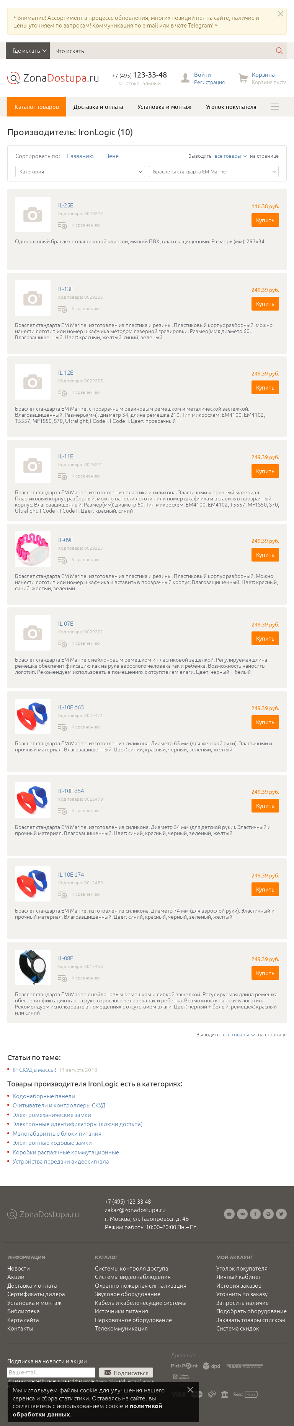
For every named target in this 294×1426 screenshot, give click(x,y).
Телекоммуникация (121, 1328)
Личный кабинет (238, 1276)
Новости (18, 1268)
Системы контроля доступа (131, 1268)
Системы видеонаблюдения (133, 1276)
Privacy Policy (106, 1381)
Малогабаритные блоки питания (57, 1133)
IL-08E (65, 958)
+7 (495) (139, 75)
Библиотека (23, 1311)
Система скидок (237, 1328)
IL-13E (65, 289)
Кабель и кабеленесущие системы (140, 1302)
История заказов (238, 1285)
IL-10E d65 (71, 707)
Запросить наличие (242, 1302)
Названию (80, 156)
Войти (202, 74)
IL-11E (65, 456)
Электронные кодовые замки (52, 1142)
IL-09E (65, 540)
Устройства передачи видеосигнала (61, 1161)
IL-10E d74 (71, 874)
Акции (15, 1276)
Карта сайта (23, 1320)
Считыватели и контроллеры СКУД (59, 1105)
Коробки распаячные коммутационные (66, 1152)
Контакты (20, 1328)
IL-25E (65, 205)
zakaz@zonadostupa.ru (135, 1210)
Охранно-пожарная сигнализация (140, 1285)
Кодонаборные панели (44, 1096)
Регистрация (209, 82)
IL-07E (65, 623)
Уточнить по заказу (242, 1294)
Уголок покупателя (231, 106)
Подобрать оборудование (251, 1311)
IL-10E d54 (71, 791)
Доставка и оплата (98, 106)
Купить (265, 219)
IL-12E (65, 372)
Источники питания (121, 1311)
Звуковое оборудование (127, 1294)
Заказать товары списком (250, 1320)
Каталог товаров (37, 106)
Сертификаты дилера (36, 1294)
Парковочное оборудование (133, 1320)
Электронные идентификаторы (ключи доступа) (78, 1124)
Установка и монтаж (164, 106)
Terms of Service (140, 1381)
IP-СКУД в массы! (34, 1069)
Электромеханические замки (52, 1114)
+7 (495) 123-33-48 (128, 1201)
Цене (112, 156)
